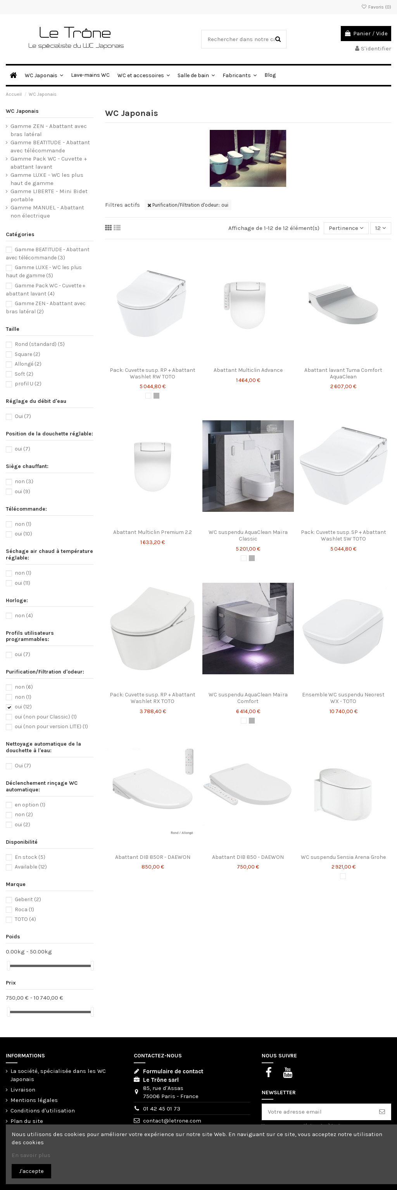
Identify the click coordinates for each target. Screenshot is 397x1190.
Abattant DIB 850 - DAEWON (248, 857)
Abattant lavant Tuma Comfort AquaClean (343, 373)
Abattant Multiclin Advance (248, 370)
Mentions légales (34, 1100)
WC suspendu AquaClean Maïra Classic (248, 535)
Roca (24, 909)
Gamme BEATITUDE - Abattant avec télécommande (50, 146)
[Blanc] (148, 396)
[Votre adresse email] (317, 1112)
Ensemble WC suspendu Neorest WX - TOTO (343, 698)
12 (380, 228)
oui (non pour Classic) (46, 716)
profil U (28, 383)
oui (22, 449)
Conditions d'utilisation (42, 1110)
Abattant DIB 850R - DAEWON (152, 857)
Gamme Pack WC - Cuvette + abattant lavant (48, 162)
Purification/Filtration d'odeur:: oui (187, 205)
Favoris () (376, 7)
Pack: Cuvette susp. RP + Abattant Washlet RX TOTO (152, 698)
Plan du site (26, 1120)
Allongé (28, 364)
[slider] (8, 966)
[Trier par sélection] (346, 228)
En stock (30, 857)
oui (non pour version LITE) (51, 726)
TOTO (25, 919)
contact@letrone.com (172, 1120)
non (24, 481)
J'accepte (31, 1171)
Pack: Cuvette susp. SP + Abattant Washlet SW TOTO (343, 535)
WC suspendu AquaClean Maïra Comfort (248, 698)
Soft (24, 374)
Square (27, 354)
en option (30, 804)
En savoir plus (31, 1155)
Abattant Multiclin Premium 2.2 (152, 532)
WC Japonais (22, 111)
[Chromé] (156, 396)
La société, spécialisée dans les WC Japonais (58, 1075)
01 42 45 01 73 (161, 1108)
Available (31, 867)
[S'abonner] (382, 1112)
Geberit (28, 899)
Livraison (22, 1089)
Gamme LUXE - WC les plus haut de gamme (46, 179)
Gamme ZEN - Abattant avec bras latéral (48, 130)
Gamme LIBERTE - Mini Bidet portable (49, 195)
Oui (23, 416)
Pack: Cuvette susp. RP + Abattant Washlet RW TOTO (152, 373)
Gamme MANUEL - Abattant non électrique (47, 211)
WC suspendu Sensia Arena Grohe (343, 857)
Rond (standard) (40, 344)
